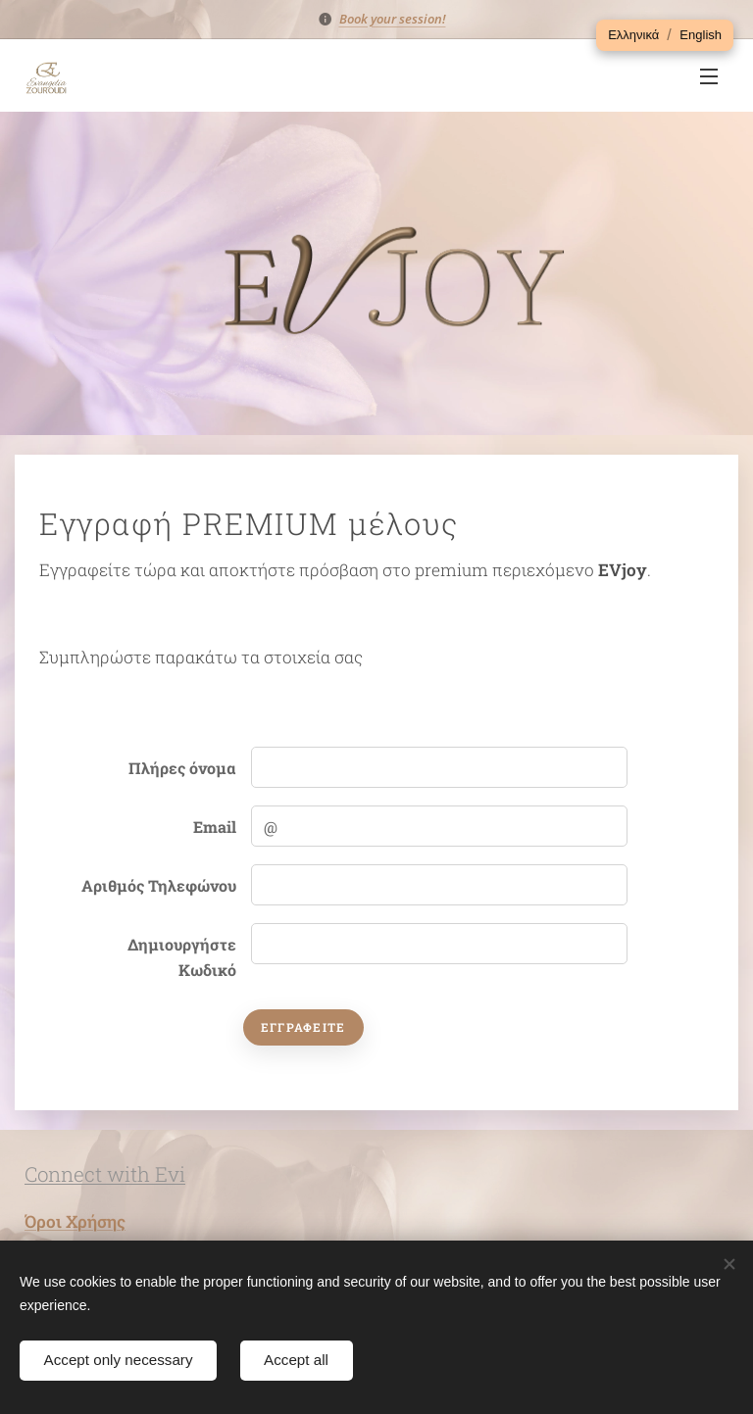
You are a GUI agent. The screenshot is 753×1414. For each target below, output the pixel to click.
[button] (633, 35)
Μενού (709, 76)
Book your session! (392, 18)
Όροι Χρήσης (75, 1221)
